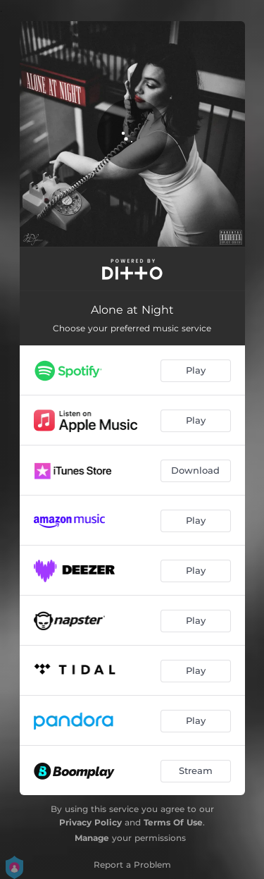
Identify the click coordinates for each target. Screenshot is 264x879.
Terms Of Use (173, 822)
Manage (92, 837)
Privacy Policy (90, 822)
